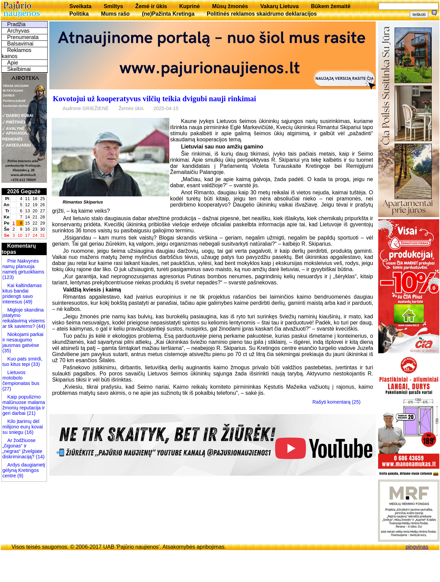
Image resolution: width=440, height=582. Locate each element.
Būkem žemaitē (331, 6)
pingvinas (416, 547)
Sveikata (80, 6)
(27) (6, 388)
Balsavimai (20, 44)
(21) (31, 413)
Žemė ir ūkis (151, 6)
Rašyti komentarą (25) (336, 402)
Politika (79, 14)
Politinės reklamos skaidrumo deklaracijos (262, 14)
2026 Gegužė (23, 191)
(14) (39, 456)
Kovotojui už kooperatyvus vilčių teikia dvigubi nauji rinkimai (154, 98)
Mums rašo (115, 14)
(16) (28, 432)
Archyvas (18, 31)
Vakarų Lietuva (279, 6)
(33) (35, 364)
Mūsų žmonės (230, 6)
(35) (6, 350)
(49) (27, 301)
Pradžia (16, 24)
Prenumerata (23, 37)
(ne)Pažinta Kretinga (168, 14)
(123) (8, 277)
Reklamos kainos (16, 53)
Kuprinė (189, 6)
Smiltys (113, 6)
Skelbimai (19, 69)
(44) (40, 326)
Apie (12, 63)
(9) (19, 475)
